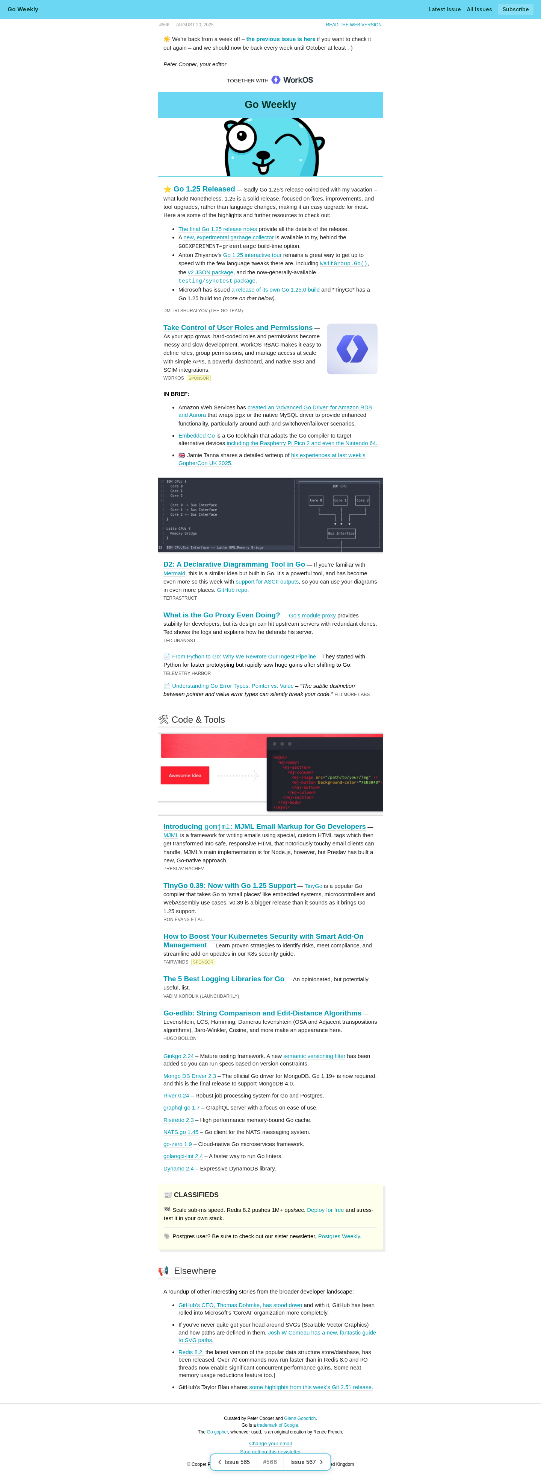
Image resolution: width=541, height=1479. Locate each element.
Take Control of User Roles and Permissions (238, 327)
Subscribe (516, 9)
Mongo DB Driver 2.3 (189, 1075)
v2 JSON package (210, 272)
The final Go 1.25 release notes (217, 229)
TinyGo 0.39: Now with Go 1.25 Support (229, 885)
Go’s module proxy (312, 614)
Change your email (270, 1443)
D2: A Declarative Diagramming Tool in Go (234, 563)
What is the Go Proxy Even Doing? (221, 614)
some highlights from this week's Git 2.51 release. (311, 1386)
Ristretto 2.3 (178, 1119)
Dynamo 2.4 (178, 1167)
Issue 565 (234, 1462)
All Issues (479, 9)
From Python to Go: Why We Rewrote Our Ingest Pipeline (244, 655)
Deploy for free (325, 1209)
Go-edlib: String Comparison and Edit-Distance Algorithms (262, 1012)
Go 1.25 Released (204, 189)
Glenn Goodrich (300, 1417)
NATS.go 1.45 (180, 1131)
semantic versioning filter (314, 1055)
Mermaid (174, 572)
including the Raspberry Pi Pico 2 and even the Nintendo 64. (302, 442)
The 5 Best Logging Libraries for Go (223, 978)
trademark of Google (277, 1424)
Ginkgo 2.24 (178, 1055)
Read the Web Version (354, 24)
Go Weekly (23, 9)
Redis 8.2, (191, 1351)
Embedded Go (196, 435)
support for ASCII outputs (267, 581)
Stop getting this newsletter (270, 1451)
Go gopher (217, 1431)
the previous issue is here (281, 39)
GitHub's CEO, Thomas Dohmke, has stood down (240, 1304)
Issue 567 (307, 1462)
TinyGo (313, 885)
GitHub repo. (233, 589)
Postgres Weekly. (339, 1235)
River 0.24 (176, 1094)
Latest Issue (445, 9)
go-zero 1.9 (177, 1143)
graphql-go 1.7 (181, 1107)
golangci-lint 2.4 (183, 1155)
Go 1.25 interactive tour (252, 254)
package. (217, 280)
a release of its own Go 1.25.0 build (275, 289)
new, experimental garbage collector (228, 237)
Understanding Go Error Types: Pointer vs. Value (233, 685)
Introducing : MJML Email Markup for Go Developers (264, 826)
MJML (170, 834)
